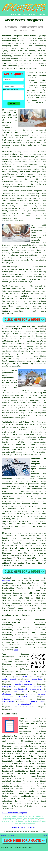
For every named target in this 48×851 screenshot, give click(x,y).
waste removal (9, 679)
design (39, 336)
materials (35, 240)
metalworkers (8, 702)
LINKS (19, 14)
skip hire (19, 692)
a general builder (37, 702)
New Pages (11, 835)
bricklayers (26, 677)
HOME (12, 14)
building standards (30, 296)
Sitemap (3, 835)
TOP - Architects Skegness (14, 813)
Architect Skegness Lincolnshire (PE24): (24, 36)
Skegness (6, 581)
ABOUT (25, 14)
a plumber (35, 687)
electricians (24, 697)
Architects (7, 152)
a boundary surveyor (22, 684)
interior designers (13, 699)
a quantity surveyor (36, 694)
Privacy (44, 835)
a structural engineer (30, 704)
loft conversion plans (25, 776)
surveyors (6, 687)
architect (6, 41)
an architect (37, 672)
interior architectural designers (21, 511)
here (16, 650)
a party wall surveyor (27, 682)
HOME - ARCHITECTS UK (24, 827)
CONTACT (32, 14)
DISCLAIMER (41, 14)
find (10, 620)
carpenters (37, 679)
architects (41, 73)
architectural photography (27, 689)
